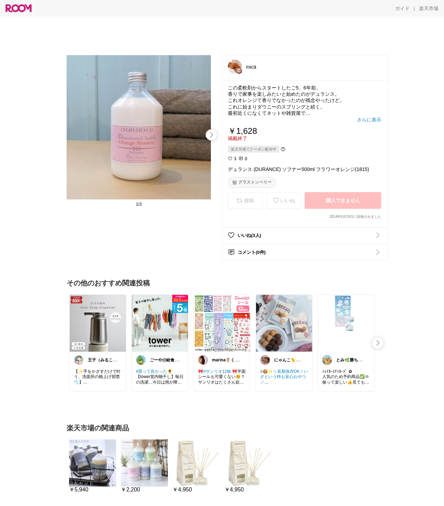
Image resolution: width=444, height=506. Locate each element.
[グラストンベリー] (252, 182)
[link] (98, 323)
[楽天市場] (428, 8)
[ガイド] (402, 8)
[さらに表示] (369, 120)
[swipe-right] (211, 134)
